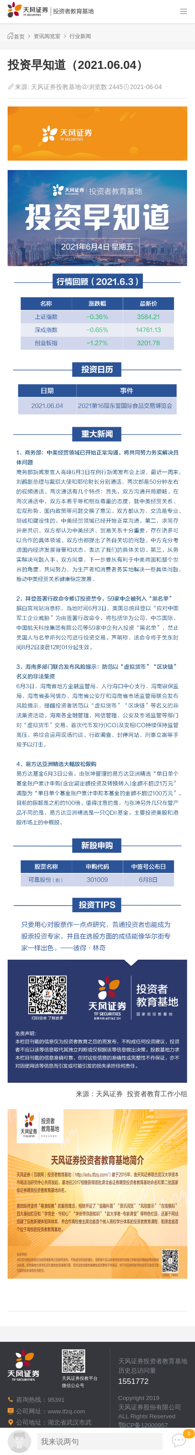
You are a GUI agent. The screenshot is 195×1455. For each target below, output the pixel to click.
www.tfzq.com (66, 1411)
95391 (56, 1399)
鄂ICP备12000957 (143, 1425)
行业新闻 (80, 36)
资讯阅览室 (47, 36)
